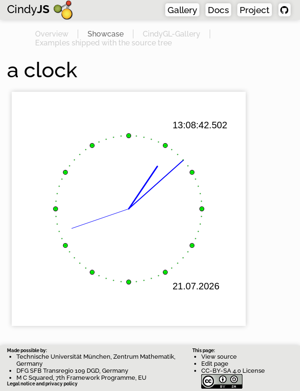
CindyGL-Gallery (171, 34)
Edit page (214, 363)
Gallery (182, 10)
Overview (51, 34)
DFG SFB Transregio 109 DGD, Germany (72, 370)
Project (255, 10)
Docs (218, 10)
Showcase (106, 34)
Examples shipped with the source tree (103, 42)
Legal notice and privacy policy (42, 383)
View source (219, 356)
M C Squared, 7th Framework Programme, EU (81, 377)
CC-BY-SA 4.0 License (233, 374)
